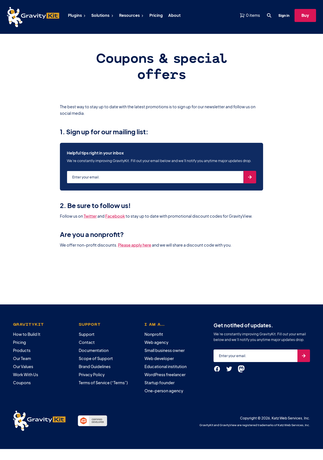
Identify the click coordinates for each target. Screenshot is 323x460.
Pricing (19, 342)
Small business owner (164, 350)
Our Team (22, 358)
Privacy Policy (92, 374)
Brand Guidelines (95, 366)
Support (86, 334)
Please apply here (134, 245)
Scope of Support (96, 358)
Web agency (156, 342)
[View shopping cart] (250, 15)
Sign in (283, 15)
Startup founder (159, 382)
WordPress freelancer (165, 374)
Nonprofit (153, 334)
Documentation (94, 350)
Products (22, 350)
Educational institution (165, 366)
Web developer (159, 358)
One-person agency (163, 390)
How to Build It (26, 334)
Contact (87, 342)
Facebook (115, 216)
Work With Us (25, 374)
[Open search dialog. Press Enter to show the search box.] (269, 15)
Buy (305, 15)
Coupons (22, 382)
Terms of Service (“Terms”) (103, 382)
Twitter (90, 216)
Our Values (23, 366)
